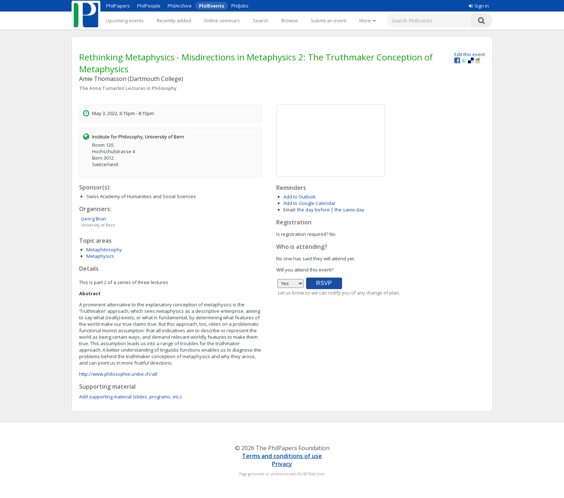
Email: (289, 209)
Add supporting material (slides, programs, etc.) (130, 396)
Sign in (479, 6)
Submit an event (328, 20)
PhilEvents (211, 6)
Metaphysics (100, 256)
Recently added (174, 20)
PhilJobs (240, 6)
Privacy (282, 464)
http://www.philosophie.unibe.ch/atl (118, 374)
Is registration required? (302, 234)
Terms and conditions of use (282, 456)
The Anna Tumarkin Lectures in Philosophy (128, 88)
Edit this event (469, 54)
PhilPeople (148, 6)
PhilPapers (118, 6)
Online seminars (222, 20)
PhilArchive (180, 6)
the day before (313, 209)
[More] (367, 20)
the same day (349, 209)
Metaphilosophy (104, 249)
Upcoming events (125, 20)
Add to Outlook (299, 196)
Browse (289, 20)
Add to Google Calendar (309, 203)
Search (260, 20)
